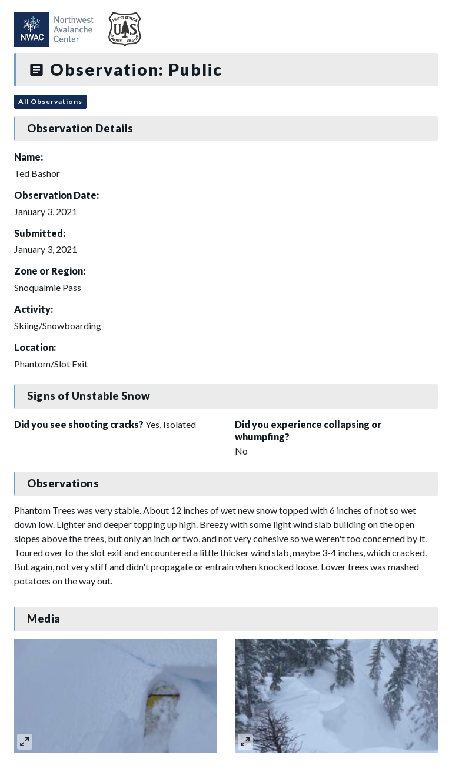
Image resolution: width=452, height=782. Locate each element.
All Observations (50, 101)
